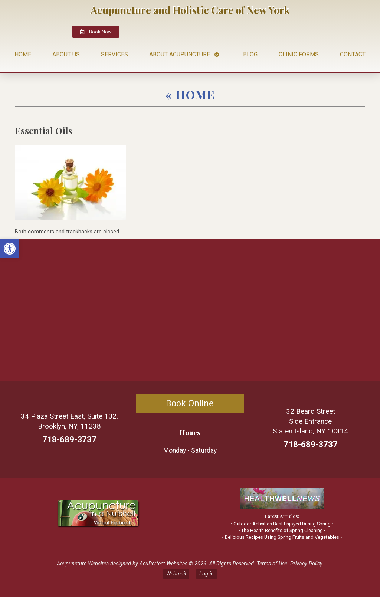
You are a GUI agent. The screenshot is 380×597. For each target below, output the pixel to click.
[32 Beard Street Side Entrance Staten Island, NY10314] (283, 310)
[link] (9, 248)
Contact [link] (353, 54)
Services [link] (114, 54)
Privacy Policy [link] (306, 564)
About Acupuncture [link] (179, 54)
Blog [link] (250, 54)
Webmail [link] (176, 574)
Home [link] (22, 54)
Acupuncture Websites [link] (83, 564)
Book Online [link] (190, 403)
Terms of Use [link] (272, 564)
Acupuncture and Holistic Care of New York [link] (190, 10)
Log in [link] (206, 574)
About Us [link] (66, 54)
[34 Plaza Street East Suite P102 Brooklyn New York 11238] (96, 310)
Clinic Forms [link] (299, 54)
